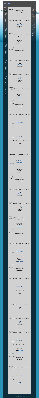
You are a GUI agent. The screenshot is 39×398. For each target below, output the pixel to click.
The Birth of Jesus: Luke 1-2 (19, 78)
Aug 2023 (5, 82)
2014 (4, 93)
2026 (4, 8)
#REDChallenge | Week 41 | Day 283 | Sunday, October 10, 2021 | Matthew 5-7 (33, 27)
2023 (4, 10)
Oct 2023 (5, 12)
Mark (19, 308)
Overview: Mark (19, 221)
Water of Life (19, 193)
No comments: (10, 123)
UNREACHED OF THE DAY (33, 10)
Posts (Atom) (11, 393)
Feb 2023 (5, 86)
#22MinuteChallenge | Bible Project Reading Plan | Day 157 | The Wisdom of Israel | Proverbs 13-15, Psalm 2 (33, 25)
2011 (4, 95)
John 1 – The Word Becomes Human (19, 207)
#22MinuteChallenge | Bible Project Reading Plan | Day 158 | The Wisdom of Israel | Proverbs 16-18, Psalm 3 (33, 36)
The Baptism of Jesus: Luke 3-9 (19, 64)
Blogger (23, 396)
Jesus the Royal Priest (19, 383)
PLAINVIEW (20, 396)
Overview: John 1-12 (19, 144)
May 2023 (5, 84)
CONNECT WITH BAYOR (33, 9)
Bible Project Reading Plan (20, 43)
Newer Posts (10, 392)
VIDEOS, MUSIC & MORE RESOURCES (33, 8)
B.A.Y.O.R (7, 3)
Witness (19, 322)
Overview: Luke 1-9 (19, 92)
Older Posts (29, 392)
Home (19, 392)
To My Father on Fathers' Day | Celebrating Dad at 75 (33, 18)
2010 (4, 96)
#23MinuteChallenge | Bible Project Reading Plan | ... (6, 14)
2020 (4, 89)
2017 (4, 91)
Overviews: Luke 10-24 (19, 24)
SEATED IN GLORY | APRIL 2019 (33, 33)
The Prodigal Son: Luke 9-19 (19, 38)
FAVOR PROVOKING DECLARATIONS (33, 29)
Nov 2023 (5, 11)
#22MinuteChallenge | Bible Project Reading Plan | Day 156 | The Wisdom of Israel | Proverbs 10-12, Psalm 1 (33, 22)
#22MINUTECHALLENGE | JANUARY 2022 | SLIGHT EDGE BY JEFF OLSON (33, 16)
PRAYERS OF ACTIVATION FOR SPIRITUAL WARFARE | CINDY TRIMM (33, 32)
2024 (4, 9)
